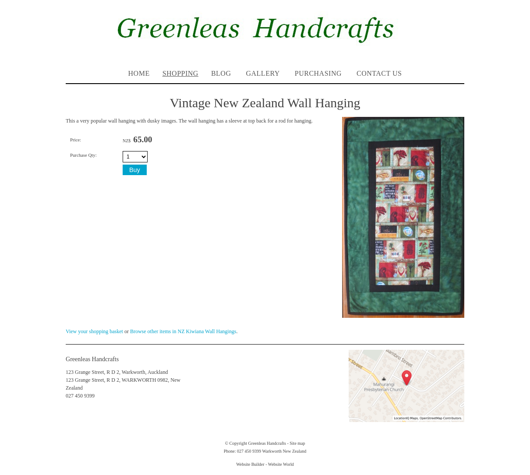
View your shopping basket (94, 331)
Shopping (180, 73)
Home (139, 73)
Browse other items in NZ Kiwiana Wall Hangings (183, 331)
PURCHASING (318, 73)
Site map (297, 443)
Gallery (262, 73)
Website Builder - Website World (265, 464)
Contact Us (379, 73)
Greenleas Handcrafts (267, 443)
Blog (221, 73)
